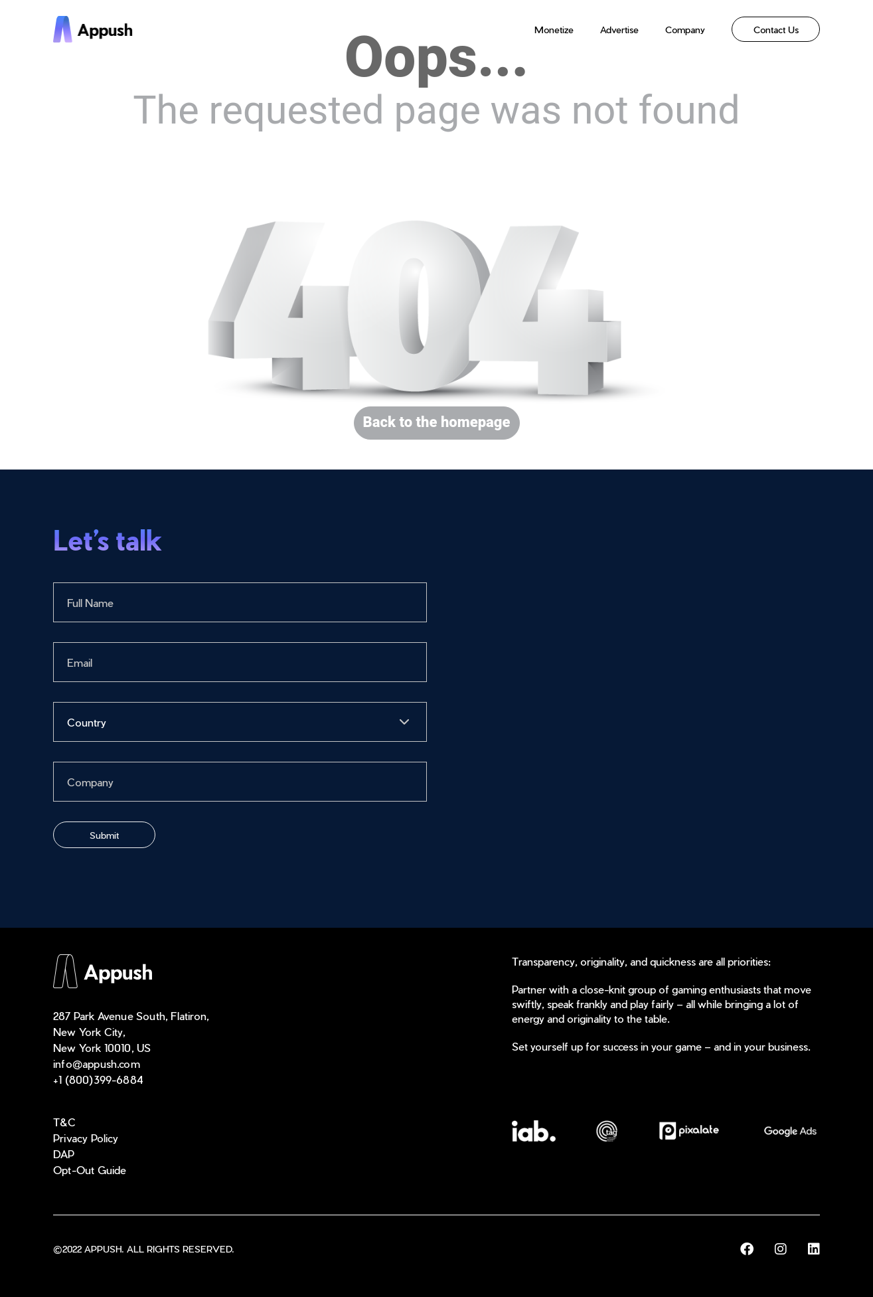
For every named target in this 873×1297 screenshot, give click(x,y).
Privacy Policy (86, 1138)
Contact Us (776, 29)
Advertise (619, 29)
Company (685, 29)
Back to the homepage (437, 422)
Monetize (554, 29)
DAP (64, 1154)
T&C (64, 1122)
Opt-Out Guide (90, 1170)
